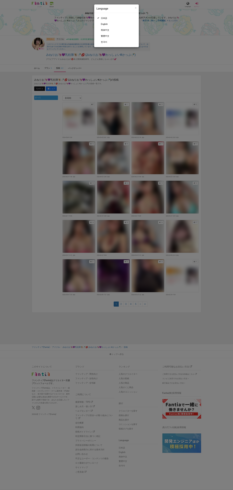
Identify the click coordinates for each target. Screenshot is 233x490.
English (104, 24)
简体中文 (105, 30)
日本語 (104, 18)
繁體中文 (105, 36)
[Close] (136, 8)
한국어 (104, 42)
